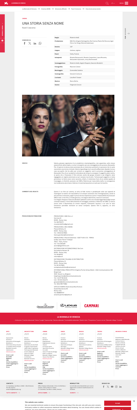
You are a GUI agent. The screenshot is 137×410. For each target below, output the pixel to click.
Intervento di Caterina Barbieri (85, 345)
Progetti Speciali (120, 344)
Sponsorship (48, 320)
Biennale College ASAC (121, 351)
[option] (45, 306)
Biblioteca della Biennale (122, 339)
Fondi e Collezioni (120, 350)
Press (8, 367)
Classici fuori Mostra (48, 357)
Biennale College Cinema (50, 355)
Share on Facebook (24, 43)
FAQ (7, 360)
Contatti (119, 320)
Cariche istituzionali (28, 320)
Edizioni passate (11, 352)
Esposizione (9, 338)
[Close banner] (134, 390)
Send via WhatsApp (40, 43)
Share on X (30, 43)
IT (113, 3)
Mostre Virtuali (119, 348)
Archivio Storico (120, 341)
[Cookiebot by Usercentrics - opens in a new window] (12, 406)
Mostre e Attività (120, 343)
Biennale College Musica (86, 348)
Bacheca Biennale (59, 320)
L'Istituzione (18, 320)
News (117, 362)
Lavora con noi (101, 320)
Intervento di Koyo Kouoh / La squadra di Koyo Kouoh (13, 345)
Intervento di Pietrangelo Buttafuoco (13, 342)
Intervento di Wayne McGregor (66, 345)
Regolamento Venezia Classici (49, 344)
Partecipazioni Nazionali (31, 350)
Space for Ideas (28, 353)
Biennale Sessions (11, 348)
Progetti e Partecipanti (30, 346)
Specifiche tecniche (48, 348)
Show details (29, 404)
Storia (37, 320)
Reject (117, 405)
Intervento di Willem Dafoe (104, 345)
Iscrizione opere (47, 346)
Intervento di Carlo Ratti (31, 345)
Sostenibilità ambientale (72, 320)
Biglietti (9, 358)
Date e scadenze (47, 353)
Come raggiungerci (12, 364)
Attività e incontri (120, 346)
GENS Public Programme (31, 348)
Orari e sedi (9, 355)
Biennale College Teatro (104, 346)
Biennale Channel (120, 353)
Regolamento (46, 341)
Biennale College (111, 320)
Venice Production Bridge (50, 352)
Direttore (27, 339)
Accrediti (9, 357)
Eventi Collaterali (29, 352)
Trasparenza (92, 320)
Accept (117, 392)
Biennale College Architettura (29, 356)
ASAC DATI (118, 355)
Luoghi (42, 320)
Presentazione (119, 337)
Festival (63, 338)
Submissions (9, 350)
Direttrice (9, 339)
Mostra (26, 338)
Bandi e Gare (83, 320)
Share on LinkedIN (35, 43)
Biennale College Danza (67, 348)
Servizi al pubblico (12, 362)
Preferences (117, 399)
